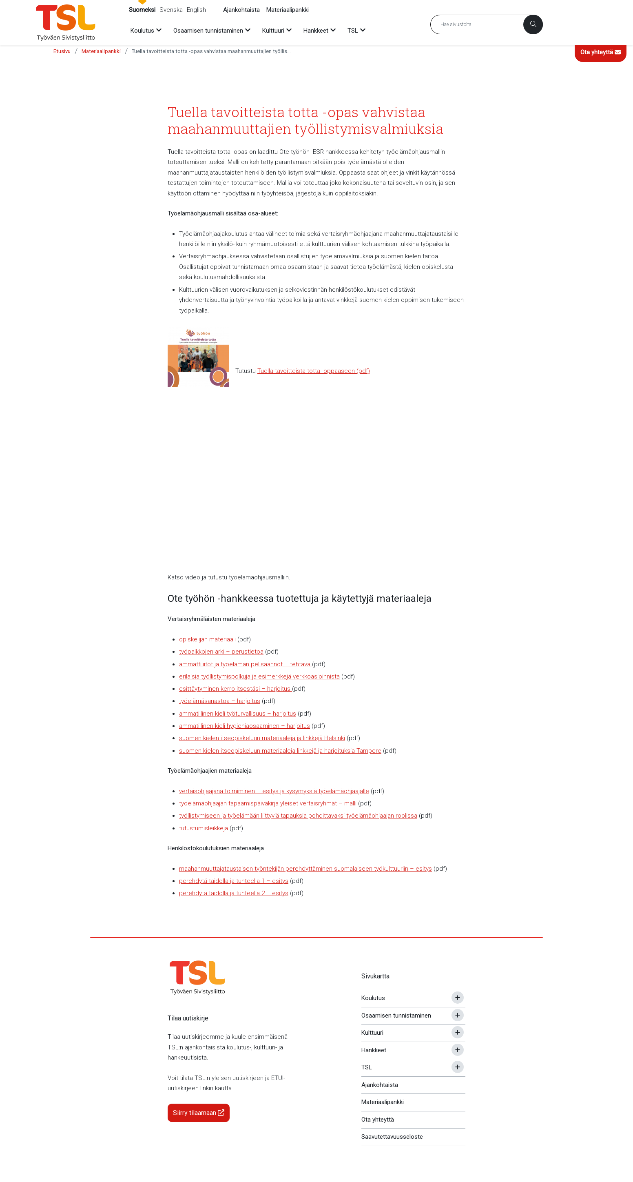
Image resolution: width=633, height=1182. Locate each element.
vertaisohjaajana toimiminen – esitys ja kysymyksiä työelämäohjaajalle (274, 791)
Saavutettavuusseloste (392, 1136)
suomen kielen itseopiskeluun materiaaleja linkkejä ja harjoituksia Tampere (280, 750)
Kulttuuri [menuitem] (273, 30)
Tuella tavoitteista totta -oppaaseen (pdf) (313, 371)
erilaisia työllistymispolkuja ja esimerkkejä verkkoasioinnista (259, 676)
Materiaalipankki (287, 9)
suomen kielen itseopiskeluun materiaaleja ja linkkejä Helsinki (262, 738)
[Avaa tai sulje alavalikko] (458, 997)
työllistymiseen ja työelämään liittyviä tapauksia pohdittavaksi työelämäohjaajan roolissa (298, 815)
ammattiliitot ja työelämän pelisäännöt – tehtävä (245, 664)
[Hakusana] (486, 24)
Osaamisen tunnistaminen (396, 1015)
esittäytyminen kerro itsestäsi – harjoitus (235, 688)
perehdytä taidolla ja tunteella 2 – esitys (233, 893)
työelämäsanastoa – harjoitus (219, 701)
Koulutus (373, 998)
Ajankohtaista (241, 9)
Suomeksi (142, 9)
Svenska (171, 9)
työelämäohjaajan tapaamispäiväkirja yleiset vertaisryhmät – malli (268, 803)
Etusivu (62, 51)
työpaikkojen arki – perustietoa (221, 651)
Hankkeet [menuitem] (315, 30)
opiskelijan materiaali (208, 639)
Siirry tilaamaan (198, 1113)
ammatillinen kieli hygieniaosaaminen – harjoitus (244, 726)
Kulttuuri (372, 1032)
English (196, 9)
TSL (366, 1067)
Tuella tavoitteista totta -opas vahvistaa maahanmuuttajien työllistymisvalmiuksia (211, 51)
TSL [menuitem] (352, 30)
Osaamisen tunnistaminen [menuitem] (208, 30)
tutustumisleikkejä (203, 828)
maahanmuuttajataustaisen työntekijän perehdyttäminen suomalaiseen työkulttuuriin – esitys (305, 868)
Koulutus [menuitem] (142, 30)
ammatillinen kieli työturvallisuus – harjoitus (237, 713)
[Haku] (533, 24)
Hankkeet (373, 1050)
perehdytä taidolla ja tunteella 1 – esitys (233, 881)
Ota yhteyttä (600, 52)
